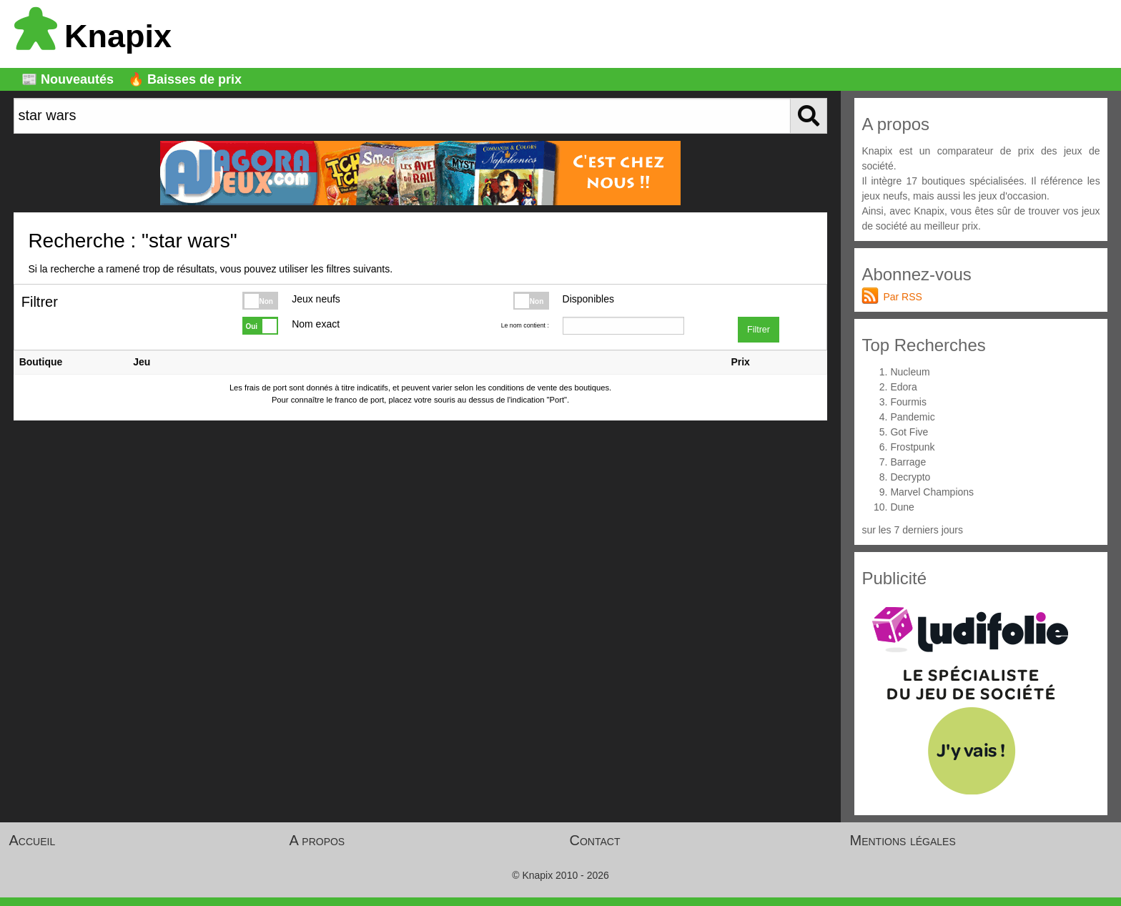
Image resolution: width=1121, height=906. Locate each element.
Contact (595, 840)
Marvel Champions (932, 492)
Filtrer (758, 330)
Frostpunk (912, 447)
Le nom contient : (525, 325)
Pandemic (912, 417)
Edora (903, 387)
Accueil (32, 840)
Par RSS (902, 296)
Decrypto (910, 477)
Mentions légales (903, 840)
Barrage (908, 462)
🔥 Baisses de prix (185, 79)
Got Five (909, 432)
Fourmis (908, 402)
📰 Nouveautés (67, 79)
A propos (317, 840)
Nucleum (909, 372)
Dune (902, 507)
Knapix (93, 36)
